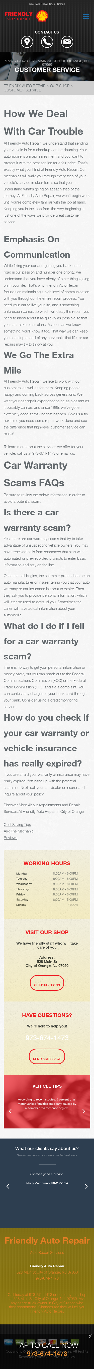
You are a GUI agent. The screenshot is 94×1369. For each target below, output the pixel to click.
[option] (47, 1101)
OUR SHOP (59, 85)
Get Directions (47, 985)
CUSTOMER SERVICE (22, 90)
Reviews (10, 837)
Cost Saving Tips (17, 824)
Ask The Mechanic (19, 831)
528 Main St (41, 61)
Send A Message (47, 1059)
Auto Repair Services (47, 1252)
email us (67, 453)
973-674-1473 (16, 61)
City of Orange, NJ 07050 (65, 62)
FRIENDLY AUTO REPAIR (25, 85)
